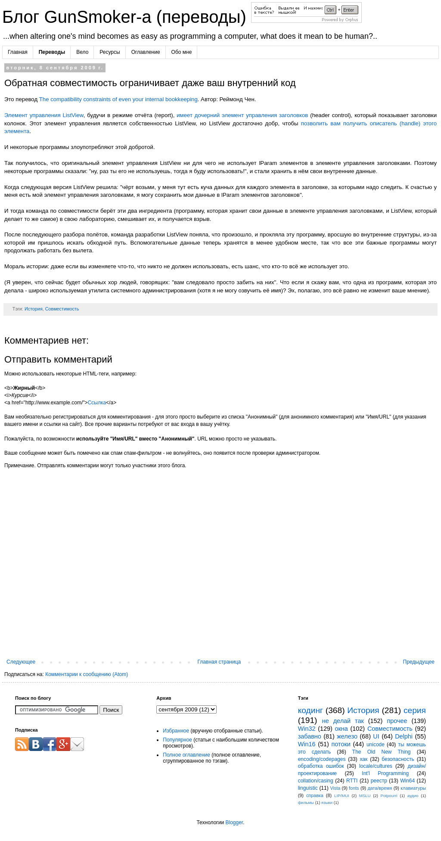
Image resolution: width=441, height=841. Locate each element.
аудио (413, 795)
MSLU (365, 795)
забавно (309, 736)
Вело (82, 52)
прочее (397, 720)
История (34, 308)
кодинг (310, 710)
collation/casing (315, 781)
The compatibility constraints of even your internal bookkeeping (118, 99)
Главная (18, 52)
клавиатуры (413, 788)
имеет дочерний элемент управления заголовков (242, 115)
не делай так (343, 720)
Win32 (307, 728)
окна (341, 728)
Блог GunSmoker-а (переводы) (126, 16)
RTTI (351, 781)
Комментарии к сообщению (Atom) (86, 674)
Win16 (307, 744)
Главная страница (219, 662)
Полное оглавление (186, 755)
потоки (341, 744)
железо (347, 736)
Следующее (20, 662)
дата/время (379, 788)
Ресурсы (109, 52)
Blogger (234, 822)
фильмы (306, 802)
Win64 (407, 781)
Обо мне (181, 52)
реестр (379, 781)
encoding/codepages (322, 759)
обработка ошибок (321, 766)
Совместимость (62, 308)
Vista (335, 788)
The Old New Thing (381, 752)
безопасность (398, 759)
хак (363, 759)
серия (415, 710)
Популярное (177, 740)
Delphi (404, 736)
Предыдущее (419, 662)
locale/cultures (375, 766)
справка (314, 795)
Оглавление (145, 52)
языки (326, 802)
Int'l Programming (385, 773)
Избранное (176, 731)
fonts (354, 788)
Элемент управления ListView (44, 115)
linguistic (308, 788)
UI (376, 736)
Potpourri (389, 795)
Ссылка (97, 403)
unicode (375, 745)
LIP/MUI (341, 795)
